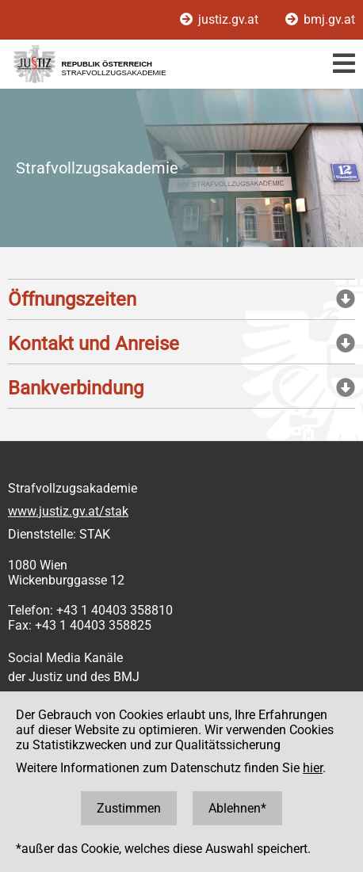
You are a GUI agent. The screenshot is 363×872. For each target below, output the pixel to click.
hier (313, 767)
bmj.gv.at (320, 19)
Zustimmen (129, 808)
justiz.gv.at (221, 19)
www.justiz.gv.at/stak (68, 511)
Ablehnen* (237, 808)
